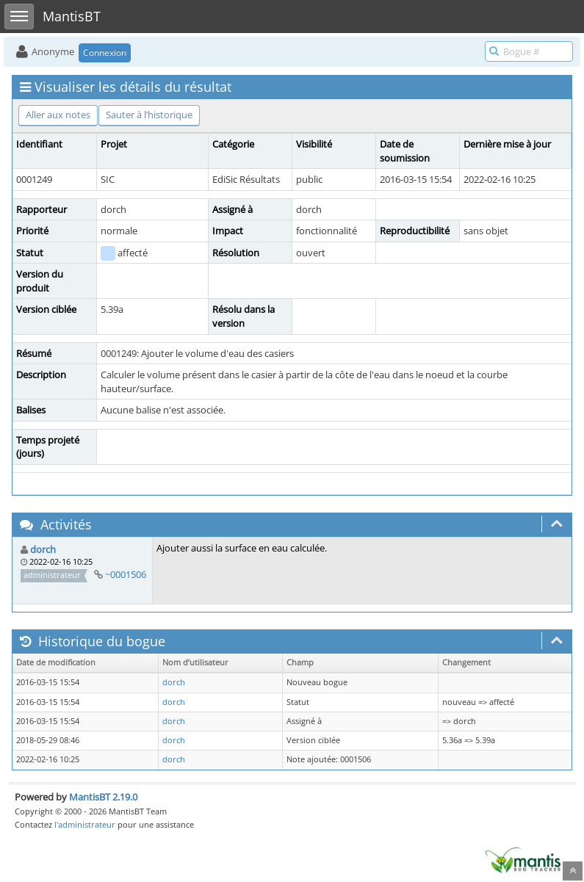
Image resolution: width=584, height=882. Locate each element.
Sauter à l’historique (149, 114)
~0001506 (125, 574)
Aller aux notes (58, 114)
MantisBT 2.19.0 (103, 796)
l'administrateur (84, 824)
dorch (43, 549)
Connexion (104, 52)
